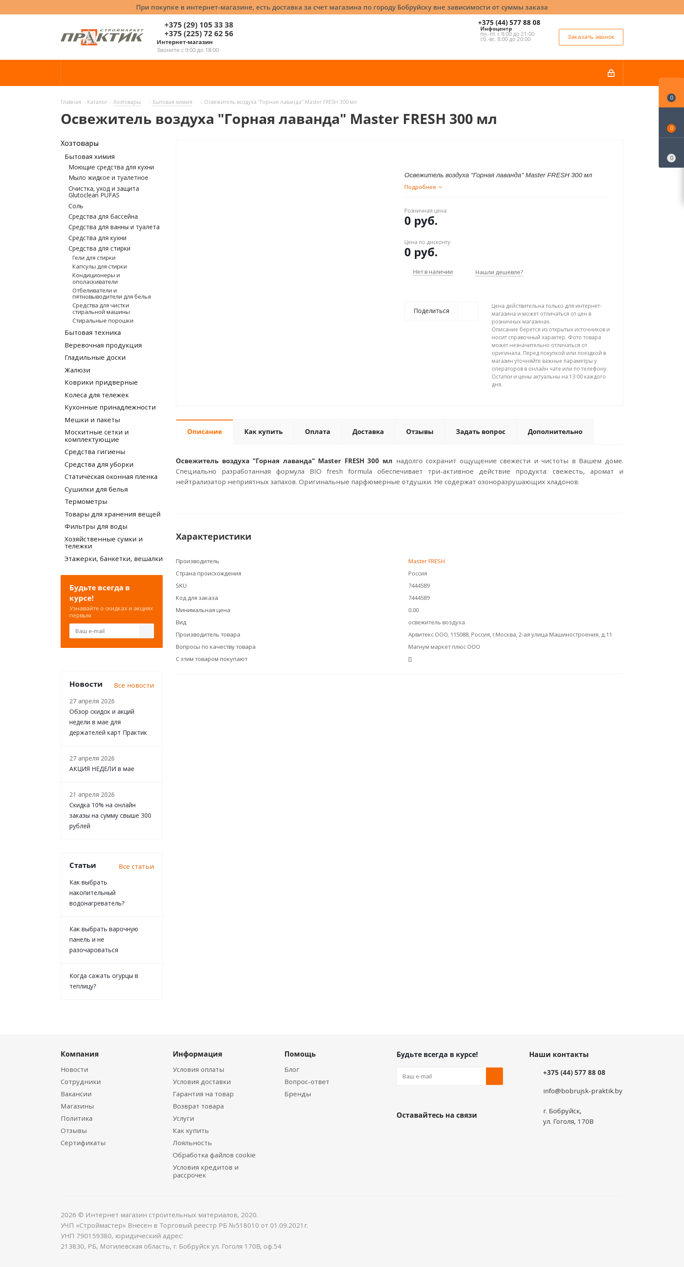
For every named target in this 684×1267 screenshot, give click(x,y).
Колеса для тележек (97, 394)
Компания (80, 1054)
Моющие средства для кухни (111, 167)
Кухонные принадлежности (110, 407)
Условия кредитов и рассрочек (206, 1171)
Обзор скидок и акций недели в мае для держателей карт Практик (108, 722)
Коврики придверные (101, 382)
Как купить (191, 1130)
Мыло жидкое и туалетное (108, 177)
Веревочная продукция (103, 345)
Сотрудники (81, 1081)
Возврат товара (198, 1106)
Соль (75, 206)
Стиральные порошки (102, 320)
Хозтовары (80, 143)
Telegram (470, 1135)
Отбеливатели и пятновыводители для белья (111, 293)
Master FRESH (426, 561)
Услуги (183, 1118)
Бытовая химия (90, 156)
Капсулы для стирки (99, 266)
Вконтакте (405, 1135)
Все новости (134, 685)
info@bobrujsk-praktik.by (582, 1090)
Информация (197, 1054)
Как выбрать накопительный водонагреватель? (96, 892)
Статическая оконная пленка (111, 476)
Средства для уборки (99, 464)
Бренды (297, 1093)
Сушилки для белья (96, 489)
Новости (74, 1069)
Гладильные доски (95, 357)
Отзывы (74, 1130)
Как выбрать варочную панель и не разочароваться (103, 939)
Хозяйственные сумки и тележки (104, 542)
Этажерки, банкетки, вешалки (114, 558)
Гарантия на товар (203, 1093)
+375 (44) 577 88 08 (509, 22)
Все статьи (136, 866)
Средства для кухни (97, 238)
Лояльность (192, 1142)
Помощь (300, 1054)
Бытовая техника (93, 332)
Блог (291, 1069)
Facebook (427, 1135)
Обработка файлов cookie (214, 1154)
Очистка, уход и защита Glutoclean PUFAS (103, 191)
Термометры (86, 501)
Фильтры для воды (96, 526)
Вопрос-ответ (306, 1081)
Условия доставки (202, 1081)
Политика (76, 1118)
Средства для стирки (99, 248)
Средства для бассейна (103, 216)
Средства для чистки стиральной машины (101, 308)
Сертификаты (83, 1142)
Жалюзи (77, 369)
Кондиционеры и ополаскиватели (96, 278)
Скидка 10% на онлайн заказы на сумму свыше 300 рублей (110, 815)
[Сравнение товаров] (671, 153)
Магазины (77, 1106)
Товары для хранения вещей (113, 514)
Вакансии (76, 1093)
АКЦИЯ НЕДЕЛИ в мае (101, 768)
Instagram (449, 1135)
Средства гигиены (95, 451)
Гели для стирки (94, 258)
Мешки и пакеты (92, 419)
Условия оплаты (198, 1069)
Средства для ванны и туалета (114, 227)
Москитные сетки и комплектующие (97, 435)
